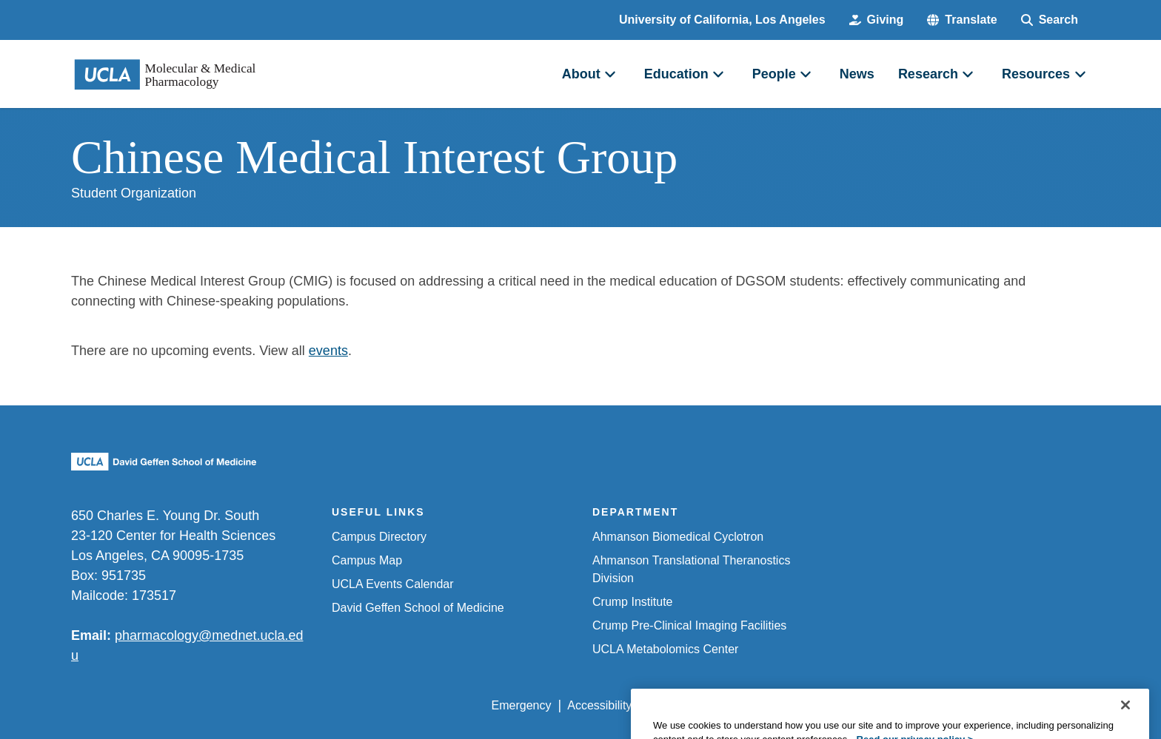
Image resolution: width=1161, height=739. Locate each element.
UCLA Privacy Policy (702, 705)
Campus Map (367, 560)
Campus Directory (379, 536)
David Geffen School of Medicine (418, 607)
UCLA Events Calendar (393, 584)
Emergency (522, 705)
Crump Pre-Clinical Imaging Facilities (689, 625)
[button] (961, 20)
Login (949, 705)
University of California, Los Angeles (722, 19)
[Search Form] (1049, 20)
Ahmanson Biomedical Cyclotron (677, 536)
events (328, 350)
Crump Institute (632, 601)
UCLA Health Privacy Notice (846, 705)
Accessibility (599, 705)
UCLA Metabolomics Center (665, 649)
